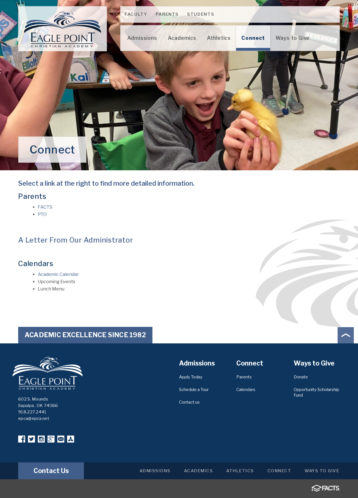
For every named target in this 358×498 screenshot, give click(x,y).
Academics (198, 470)
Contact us (189, 402)
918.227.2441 (32, 412)
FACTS (45, 207)
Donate (301, 377)
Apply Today (190, 377)
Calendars (245, 389)
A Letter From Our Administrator (75, 240)
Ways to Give (322, 470)
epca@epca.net (33, 418)
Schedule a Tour (194, 389)
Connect (279, 470)
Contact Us (51, 471)
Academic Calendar (58, 274)
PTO (42, 214)
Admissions (155, 470)
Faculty (136, 14)
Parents (167, 14)
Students (200, 14)
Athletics (240, 470)
